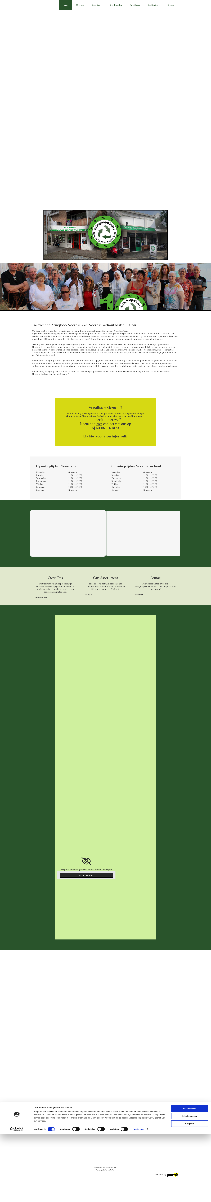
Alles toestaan (189, 621)
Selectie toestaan (189, 628)
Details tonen (139, 641)
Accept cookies (86, 875)
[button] (41, 597)
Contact (171, 5)
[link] (86, 861)
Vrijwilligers (135, 5)
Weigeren (189, 636)
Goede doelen (116, 5)
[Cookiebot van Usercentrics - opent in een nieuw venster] (16, 641)
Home (65, 5)
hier (99, 424)
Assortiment (96, 5)
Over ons (80, 5)
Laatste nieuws (153, 5)
